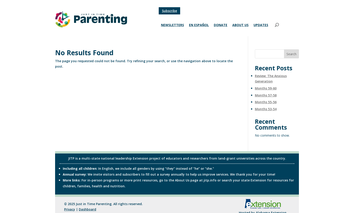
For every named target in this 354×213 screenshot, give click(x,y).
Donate (220, 25)
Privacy (69, 209)
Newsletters (172, 25)
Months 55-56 (266, 102)
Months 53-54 (266, 109)
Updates (261, 25)
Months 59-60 (266, 88)
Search (291, 54)
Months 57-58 (266, 95)
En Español (199, 25)
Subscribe (169, 11)
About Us (240, 25)
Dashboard (87, 209)
